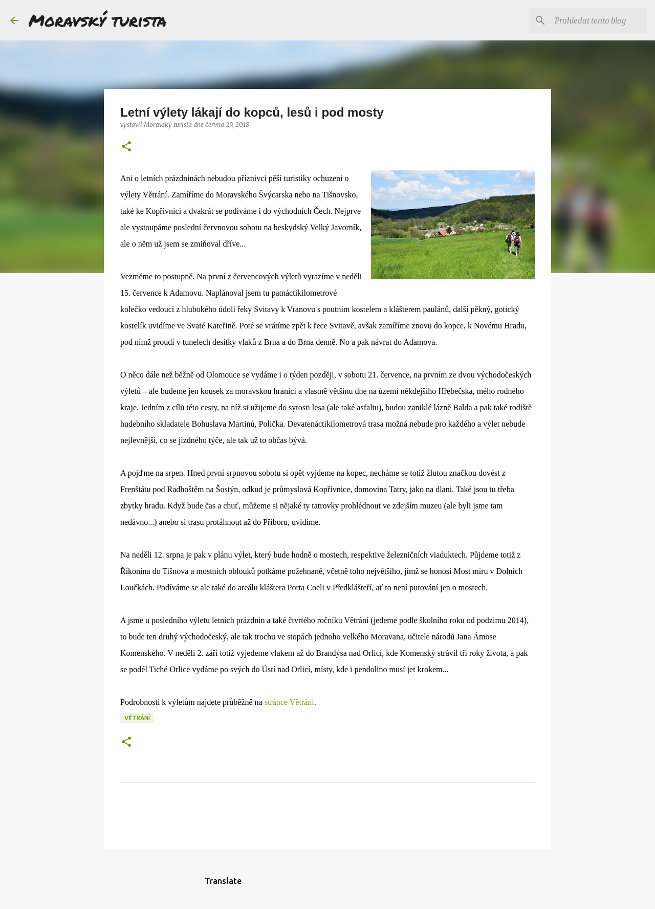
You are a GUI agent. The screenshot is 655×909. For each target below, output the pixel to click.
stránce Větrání (289, 702)
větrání (137, 718)
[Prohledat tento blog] (593, 20)
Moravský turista (98, 20)
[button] (126, 147)
